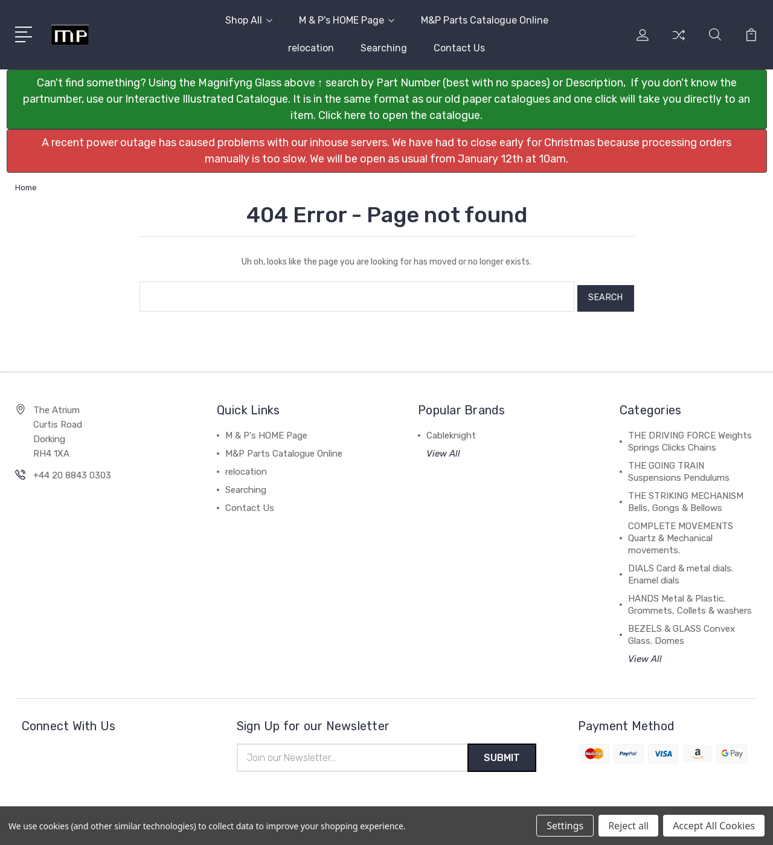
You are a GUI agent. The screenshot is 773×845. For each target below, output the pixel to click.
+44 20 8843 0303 (72, 471)
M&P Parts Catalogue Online (484, 20)
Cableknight (451, 431)
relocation (311, 48)
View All (443, 450)
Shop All (248, 20)
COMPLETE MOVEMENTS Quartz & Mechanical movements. (680, 534)
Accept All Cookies (714, 825)
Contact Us (459, 48)
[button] (387, 99)
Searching (384, 48)
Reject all (628, 825)
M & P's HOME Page (346, 20)
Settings (565, 825)
